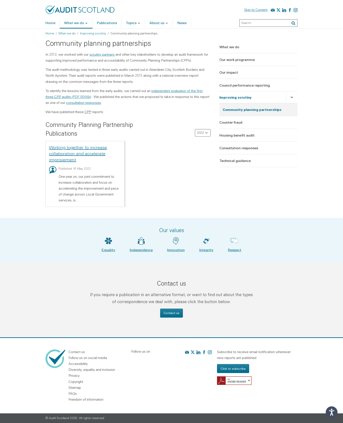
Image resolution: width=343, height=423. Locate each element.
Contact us (171, 313)
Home (50, 33)
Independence (141, 249)
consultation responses (83, 102)
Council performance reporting (244, 85)
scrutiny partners (102, 54)
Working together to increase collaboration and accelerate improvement (78, 153)
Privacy (74, 375)
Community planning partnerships (252, 109)
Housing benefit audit (237, 135)
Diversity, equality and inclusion (91, 369)
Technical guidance (235, 160)
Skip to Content (256, 9)
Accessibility (78, 363)
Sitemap (74, 387)
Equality (108, 249)
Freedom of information (85, 399)
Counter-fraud (230, 122)
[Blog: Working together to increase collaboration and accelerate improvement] (52, 170)
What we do (67, 33)
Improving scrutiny (93, 33)
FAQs (72, 393)
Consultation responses (238, 148)
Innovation (176, 249)
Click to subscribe (233, 368)
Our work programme (237, 59)
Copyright (75, 381)
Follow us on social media (87, 357)
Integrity (206, 249)
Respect (234, 249)
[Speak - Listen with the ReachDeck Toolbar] (332, 412)
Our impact (228, 72)
